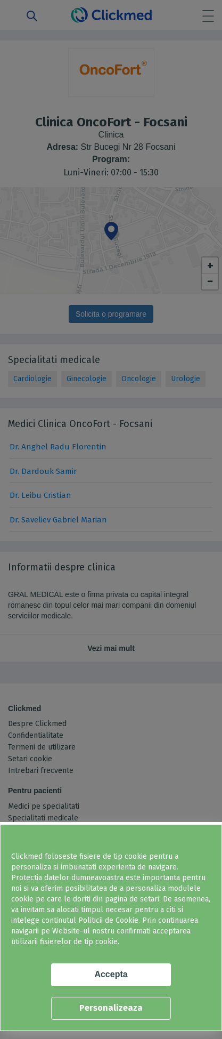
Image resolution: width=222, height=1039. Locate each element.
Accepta (110, 974)
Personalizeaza (111, 1008)
